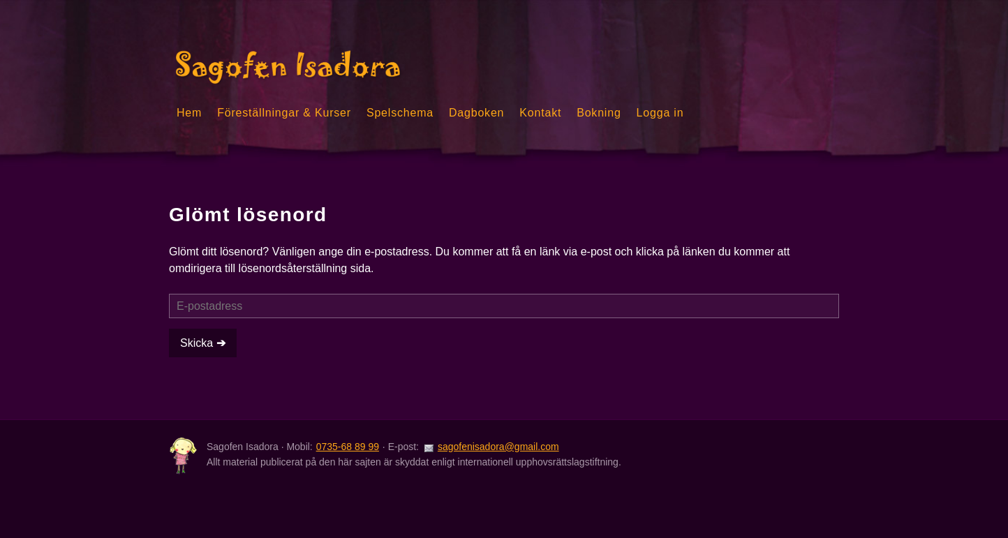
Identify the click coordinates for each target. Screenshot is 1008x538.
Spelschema (399, 113)
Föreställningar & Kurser (284, 113)
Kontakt (540, 113)
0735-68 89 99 (347, 446)
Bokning (599, 113)
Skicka (198, 343)
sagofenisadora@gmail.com (498, 446)
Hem (189, 113)
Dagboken (476, 113)
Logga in (660, 113)
